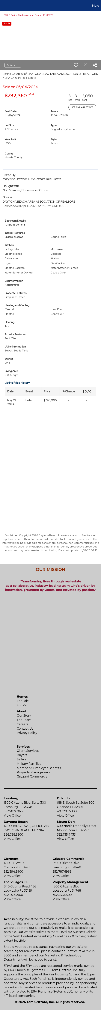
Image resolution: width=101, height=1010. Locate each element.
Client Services (28, 751)
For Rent (23, 705)
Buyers (22, 755)
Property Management (34, 772)
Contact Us (25, 728)
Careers (22, 724)
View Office (12, 815)
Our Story (24, 715)
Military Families (29, 763)
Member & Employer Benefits (39, 768)
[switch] (76, 65)
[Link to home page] (3, 5)
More (95, 6)
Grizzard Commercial (32, 776)
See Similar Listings (82, 107)
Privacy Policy (27, 733)
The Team (24, 720)
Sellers (22, 759)
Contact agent (13, 65)
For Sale (23, 701)
